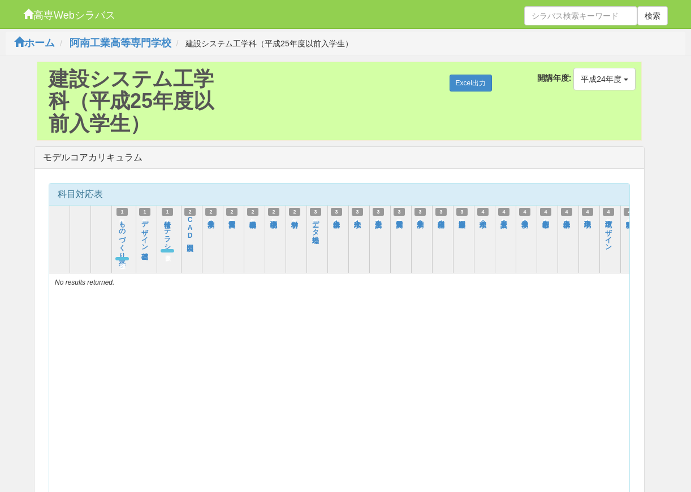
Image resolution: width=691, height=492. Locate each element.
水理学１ (357, 219)
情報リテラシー (167, 231)
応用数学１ (546, 219)
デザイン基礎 (145, 231)
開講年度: (554, 77)
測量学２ (420, 219)
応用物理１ (441, 219)
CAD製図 (190, 228)
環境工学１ (587, 219)
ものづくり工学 (122, 235)
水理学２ (483, 219)
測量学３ (525, 219)
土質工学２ (504, 219)
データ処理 (315, 224)
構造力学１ (336, 219)
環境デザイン (608, 231)
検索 (652, 15)
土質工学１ (378, 219)
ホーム (34, 43)
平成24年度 (604, 79)
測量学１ (211, 219)
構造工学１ (567, 219)
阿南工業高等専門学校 (120, 43)
